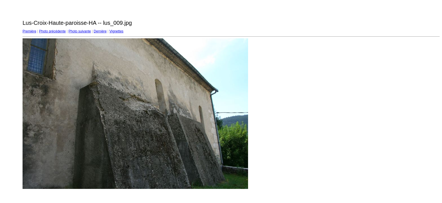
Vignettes (116, 31)
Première (29, 31)
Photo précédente (52, 31)
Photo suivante (79, 31)
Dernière (100, 31)
